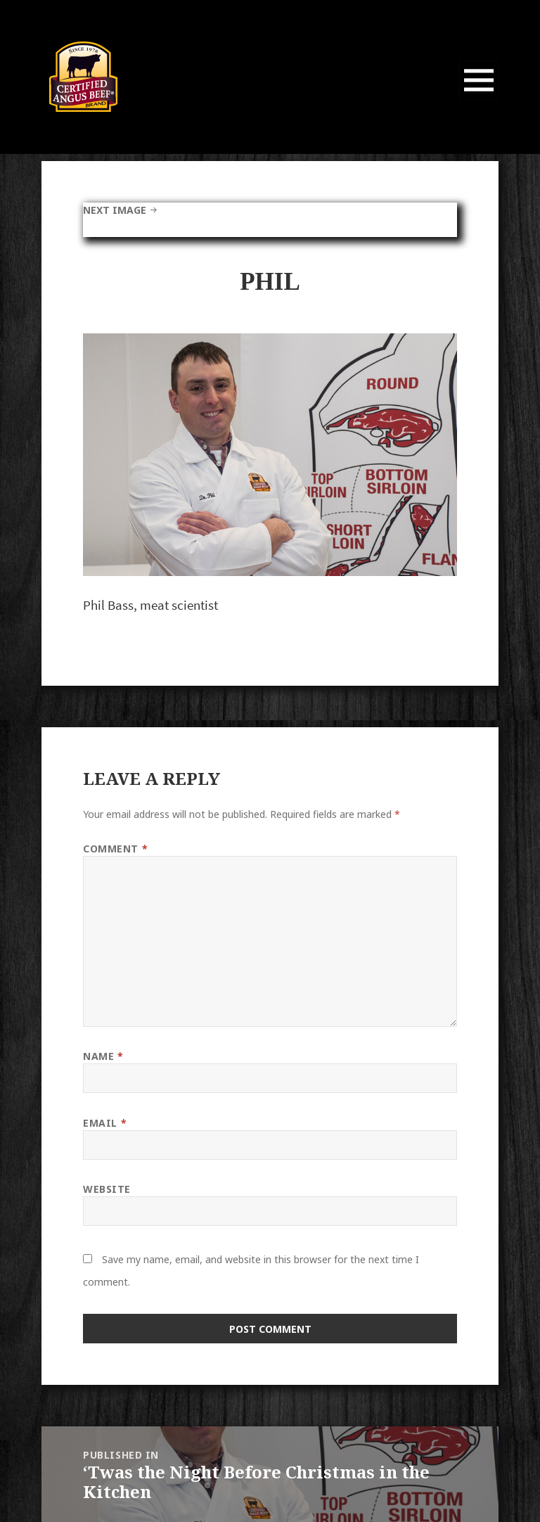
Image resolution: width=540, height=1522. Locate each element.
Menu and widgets (479, 99)
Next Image (114, 210)
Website (107, 1189)
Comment (115, 848)
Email (105, 1123)
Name (103, 1056)
